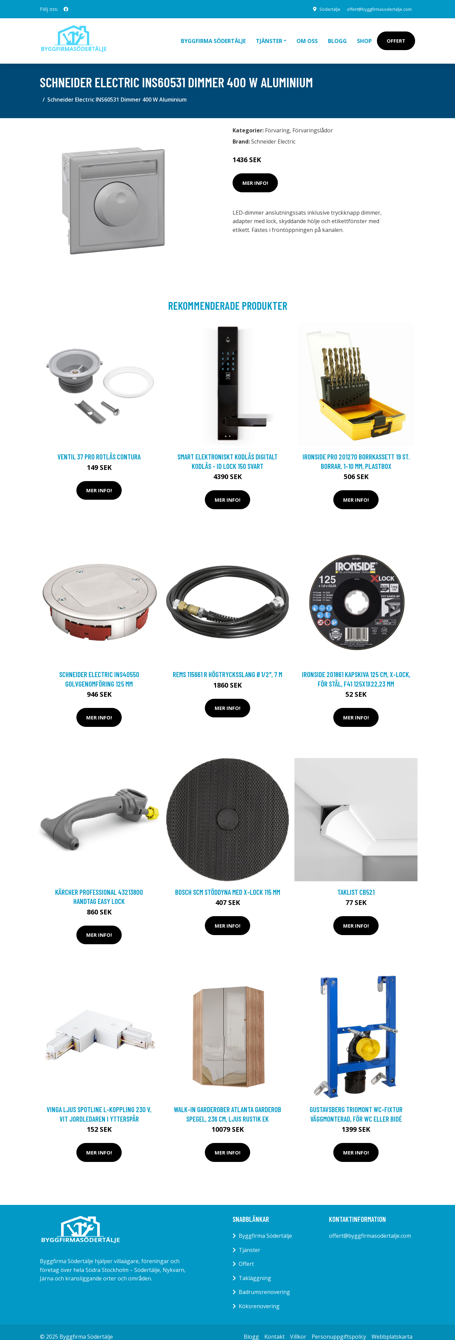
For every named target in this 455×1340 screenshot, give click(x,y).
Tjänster (249, 1240)
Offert (396, 36)
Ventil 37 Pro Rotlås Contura (99, 447)
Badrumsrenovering (264, 1282)
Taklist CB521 (356, 882)
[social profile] (66, 9)
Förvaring (277, 121)
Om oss (307, 36)
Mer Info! (255, 173)
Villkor (298, 1327)
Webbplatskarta (392, 1327)
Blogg (337, 36)
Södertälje (319, 9)
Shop (364, 36)
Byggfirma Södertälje (213, 36)
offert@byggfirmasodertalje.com (374, 9)
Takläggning (255, 1268)
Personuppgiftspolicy (339, 1327)
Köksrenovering (259, 1296)
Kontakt (274, 1327)
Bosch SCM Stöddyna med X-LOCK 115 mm (227, 882)
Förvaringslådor (312, 121)
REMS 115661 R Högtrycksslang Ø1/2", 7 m (227, 665)
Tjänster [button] (269, 36)
